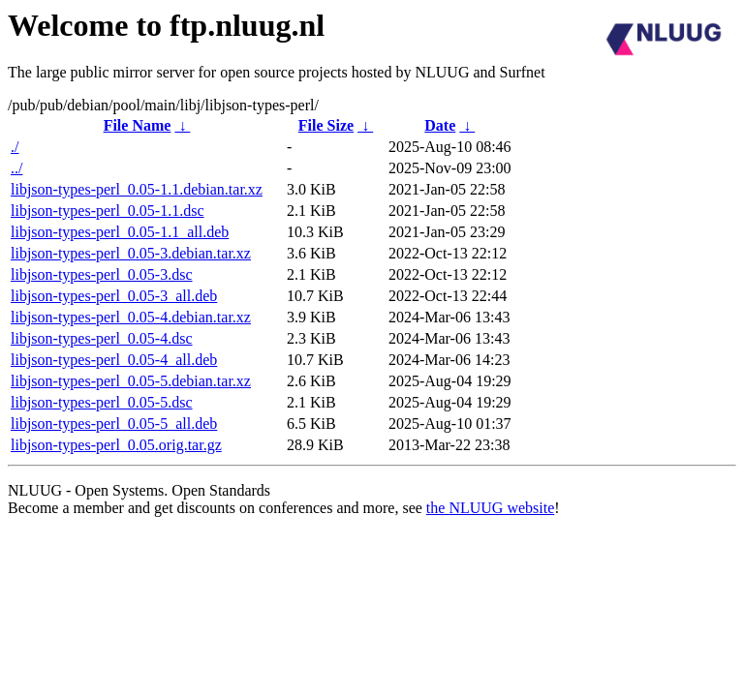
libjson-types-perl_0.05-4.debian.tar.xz (131, 317)
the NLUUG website (490, 508)
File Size (326, 125)
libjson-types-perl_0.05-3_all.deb (114, 296)
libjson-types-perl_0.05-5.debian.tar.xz (131, 381)
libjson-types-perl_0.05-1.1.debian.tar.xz (137, 189)
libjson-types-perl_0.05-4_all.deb (114, 359)
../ (16, 168)
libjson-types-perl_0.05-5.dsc (102, 402)
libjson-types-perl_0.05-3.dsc (102, 274)
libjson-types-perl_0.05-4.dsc (102, 338)
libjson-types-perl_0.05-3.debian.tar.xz (131, 253)
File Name (137, 125)
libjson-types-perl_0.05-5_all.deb (114, 423)
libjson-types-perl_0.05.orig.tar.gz (116, 445)
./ (14, 146)
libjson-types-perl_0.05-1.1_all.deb (120, 232)
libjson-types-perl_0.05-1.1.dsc (107, 210)
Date (439, 125)
